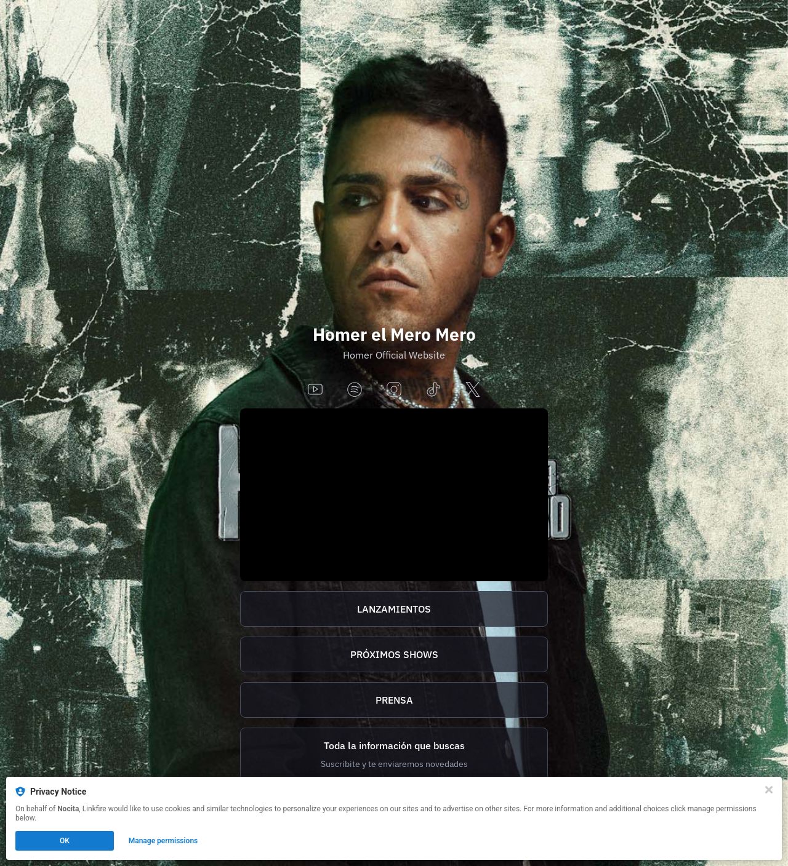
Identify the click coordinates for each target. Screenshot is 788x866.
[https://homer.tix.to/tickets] (394, 654)
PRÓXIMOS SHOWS (394, 654)
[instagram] (394, 390)
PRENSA (394, 700)
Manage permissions (163, 840)
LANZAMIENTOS (394, 609)
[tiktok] (433, 390)
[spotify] (354, 390)
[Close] (769, 790)
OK (65, 840)
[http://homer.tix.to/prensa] (394, 700)
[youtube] (315, 390)
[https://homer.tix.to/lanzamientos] (394, 609)
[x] (472, 390)
